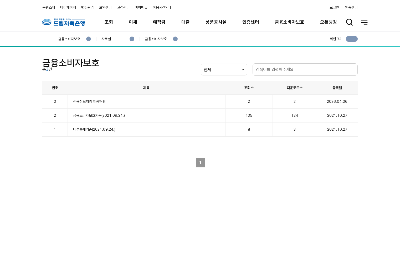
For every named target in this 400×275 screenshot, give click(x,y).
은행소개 (48, 7)
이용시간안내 (162, 7)
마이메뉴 (141, 7)
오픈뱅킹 (328, 22)
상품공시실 (216, 22)
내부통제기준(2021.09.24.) (94, 150)
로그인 (334, 7)
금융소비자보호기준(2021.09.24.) (99, 136)
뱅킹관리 (87, 7)
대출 (185, 22)
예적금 (159, 22)
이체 (133, 22)
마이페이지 (68, 7)
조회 (109, 22)
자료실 (106, 39)
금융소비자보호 (289, 22)
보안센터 (105, 7)
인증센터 (351, 7)
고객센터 (123, 7)
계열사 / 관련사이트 (309, 255)
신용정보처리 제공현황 (89, 122)
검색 (352, 90)
